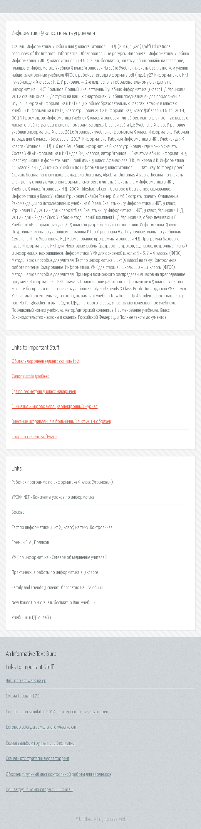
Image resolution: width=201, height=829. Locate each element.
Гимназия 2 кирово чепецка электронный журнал (55, 406)
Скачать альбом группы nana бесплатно (40, 743)
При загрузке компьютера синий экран (39, 789)
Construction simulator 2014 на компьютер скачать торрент (58, 712)
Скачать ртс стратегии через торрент (37, 758)
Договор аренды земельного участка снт (41, 727)
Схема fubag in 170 (23, 696)
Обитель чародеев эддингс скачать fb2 (45, 361)
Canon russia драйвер (31, 376)
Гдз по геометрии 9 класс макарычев (44, 391)
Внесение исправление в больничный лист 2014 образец (61, 421)
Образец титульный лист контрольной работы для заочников (58, 774)
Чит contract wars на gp (26, 680)
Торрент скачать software (34, 436)
